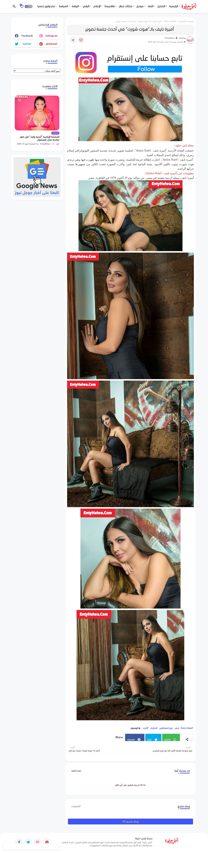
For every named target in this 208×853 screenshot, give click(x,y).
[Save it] (81, 40)
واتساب (167, 739)
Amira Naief (170, 21)
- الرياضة (76, 6)
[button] (29, 6)
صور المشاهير (166, 728)
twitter (27, 44)
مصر (177, 728)
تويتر (149, 739)
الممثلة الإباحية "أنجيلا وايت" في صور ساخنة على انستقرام (39, 138)
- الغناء (151, 6)
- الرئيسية (174, 6)
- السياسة (64, 6)
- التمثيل (162, 6)
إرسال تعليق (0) (130, 821)
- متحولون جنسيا (47, 6)
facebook (27, 36)
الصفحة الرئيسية (186, 21)
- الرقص (87, 6)
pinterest (51, 44)
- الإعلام (97, 6)
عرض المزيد (76, 771)
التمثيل (153, 728)
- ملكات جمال (126, 6)
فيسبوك (131, 739)
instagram (51, 36)
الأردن (145, 728)
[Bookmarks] (22, 6)
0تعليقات (76, 806)
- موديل (140, 6)
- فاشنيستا (110, 6)
